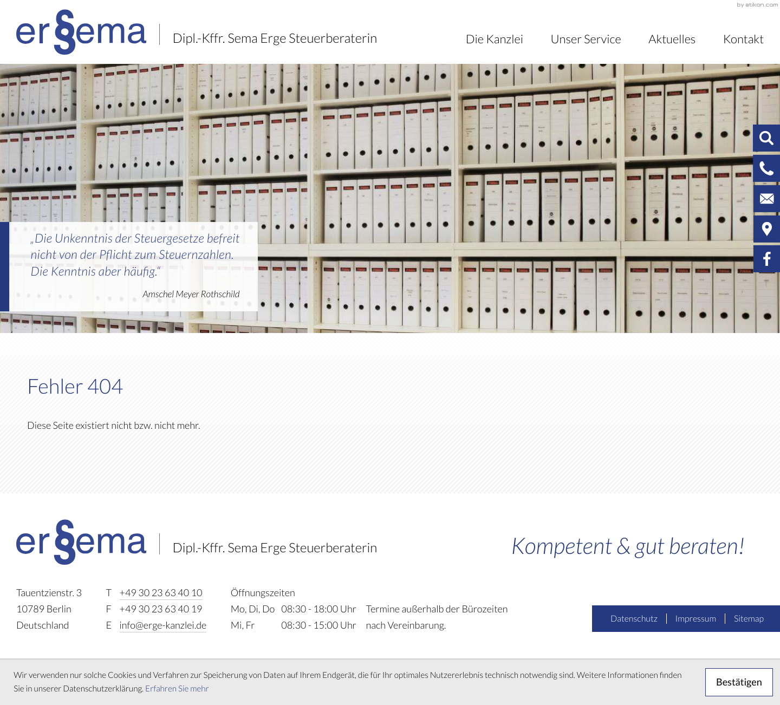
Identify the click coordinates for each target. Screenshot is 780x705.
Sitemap (749, 619)
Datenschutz (634, 619)
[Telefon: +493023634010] (161, 593)
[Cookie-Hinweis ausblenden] (739, 682)
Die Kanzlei (494, 39)
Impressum (696, 619)
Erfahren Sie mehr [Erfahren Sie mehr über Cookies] (177, 689)
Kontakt (743, 39)
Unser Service (585, 39)
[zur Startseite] (196, 32)
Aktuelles (672, 39)
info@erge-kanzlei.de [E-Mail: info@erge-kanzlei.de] (163, 625)
